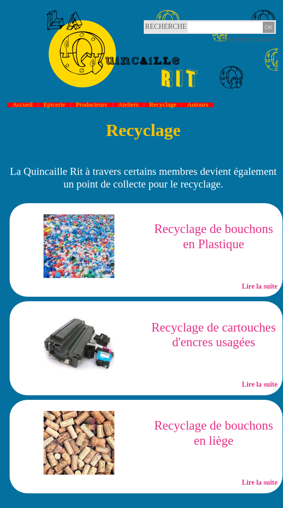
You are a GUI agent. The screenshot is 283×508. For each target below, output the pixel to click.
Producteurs (91, 105)
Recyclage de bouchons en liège (213, 433)
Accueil (22, 105)
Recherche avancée (248, 39)
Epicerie (54, 105)
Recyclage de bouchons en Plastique (213, 236)
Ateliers (128, 105)
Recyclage (163, 105)
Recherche (156, 26)
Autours (197, 105)
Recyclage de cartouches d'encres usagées (213, 334)
